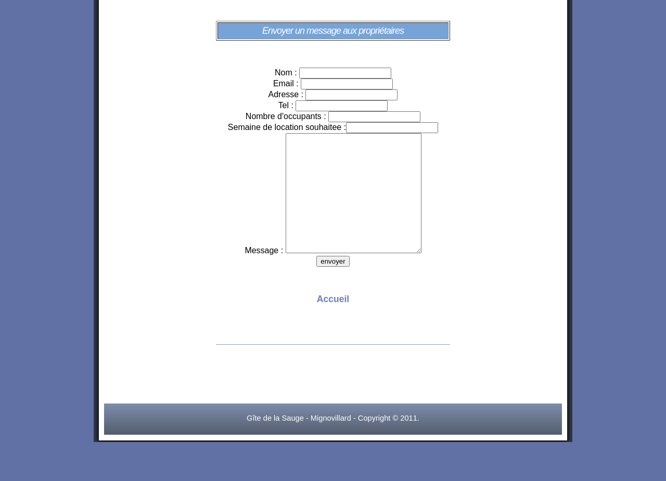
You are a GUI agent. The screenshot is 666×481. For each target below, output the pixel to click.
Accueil (333, 322)
